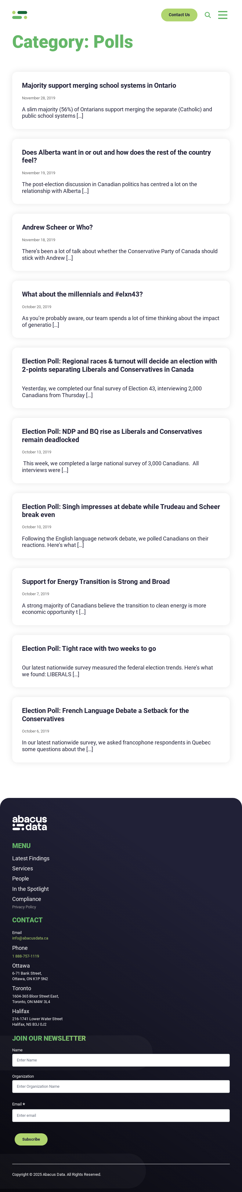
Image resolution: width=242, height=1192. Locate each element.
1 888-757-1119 (25, 956)
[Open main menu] (222, 15)
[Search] (208, 15)
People (20, 878)
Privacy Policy (24, 907)
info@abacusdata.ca (30, 938)
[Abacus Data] (19, 15)
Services (22, 868)
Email (18, 1105)
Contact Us (179, 14)
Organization (23, 1076)
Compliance (26, 899)
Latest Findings (30, 858)
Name (17, 1050)
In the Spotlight (30, 889)
